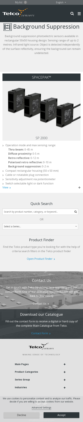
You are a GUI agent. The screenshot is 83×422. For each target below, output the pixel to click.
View (5, 187)
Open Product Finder (39, 259)
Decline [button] (21, 415)
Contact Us (39, 303)
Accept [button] (61, 415)
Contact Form (39, 333)
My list (21, 2)
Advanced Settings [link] (41, 407)
